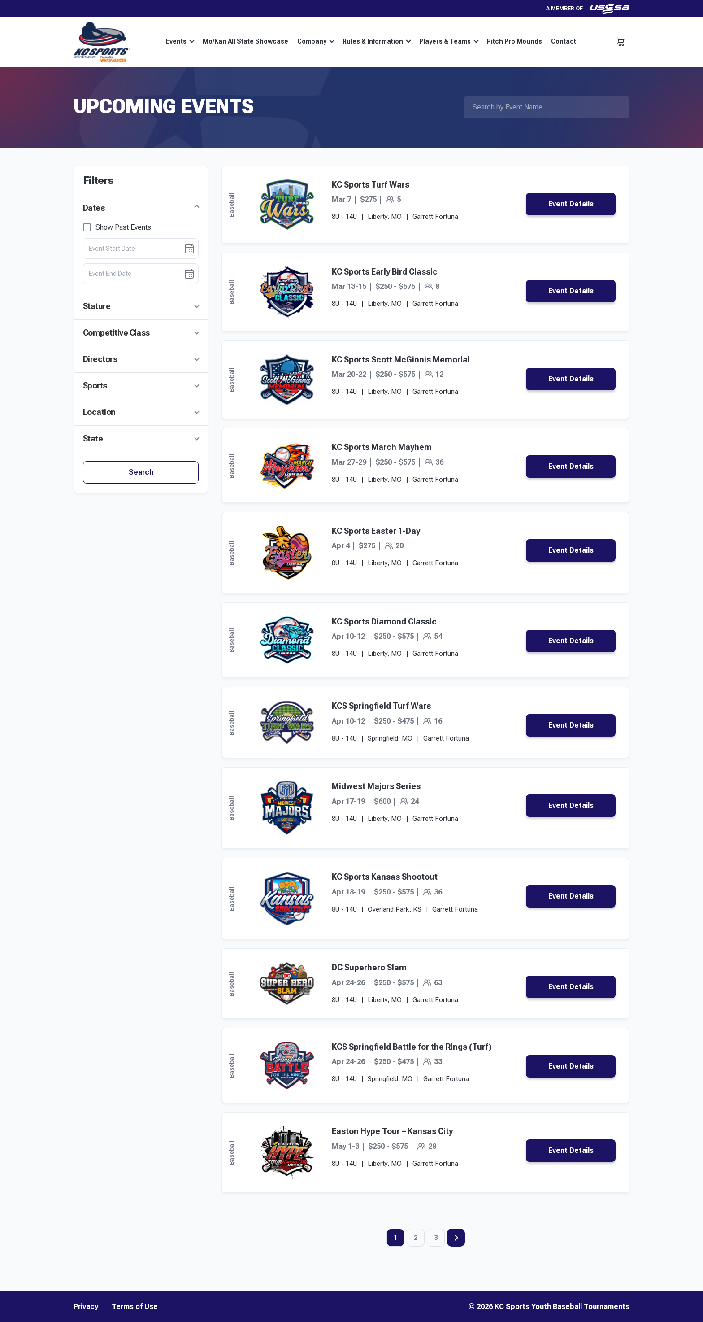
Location (99, 412)
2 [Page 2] (415, 1237)
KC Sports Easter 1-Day (376, 531)
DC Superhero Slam (369, 967)
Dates (93, 208)
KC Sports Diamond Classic (384, 621)
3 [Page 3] (436, 1237)
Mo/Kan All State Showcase (245, 41)
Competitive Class (116, 332)
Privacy (86, 1307)
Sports (95, 385)
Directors (100, 359)
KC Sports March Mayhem (382, 447)
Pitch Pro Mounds (514, 41)
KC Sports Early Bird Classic (385, 271)
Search (141, 472)
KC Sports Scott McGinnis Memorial (401, 359)
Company (315, 41)
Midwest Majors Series (376, 786)
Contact (563, 41)
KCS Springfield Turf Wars (381, 706)
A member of (587, 8)
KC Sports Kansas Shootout (385, 876)
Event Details (571, 204)
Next (456, 1238)
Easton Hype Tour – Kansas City (392, 1131)
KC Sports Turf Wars (370, 184)
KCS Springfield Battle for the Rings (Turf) (412, 1046)
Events (180, 41)
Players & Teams (449, 41)
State (93, 438)
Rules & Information (377, 41)
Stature (96, 306)
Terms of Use (135, 1307)
